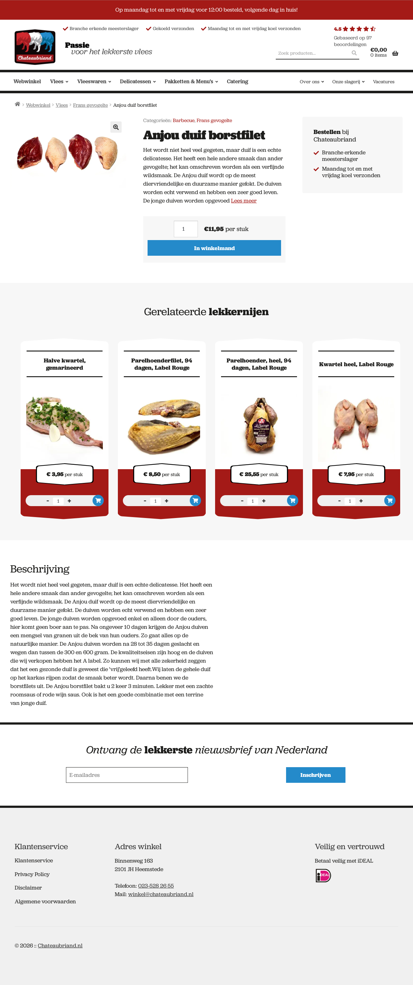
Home (18, 104)
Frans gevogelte (90, 105)
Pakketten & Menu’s (189, 81)
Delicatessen (135, 81)
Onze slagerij (346, 82)
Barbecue (183, 120)
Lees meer (244, 200)
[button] (116, 127)
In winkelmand (214, 248)
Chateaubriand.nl (60, 945)
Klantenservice (34, 860)
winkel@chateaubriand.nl (161, 893)
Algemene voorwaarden (45, 901)
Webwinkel (27, 81)
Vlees (56, 81)
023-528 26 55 (156, 885)
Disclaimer (28, 887)
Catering (237, 81)
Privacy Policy (32, 873)
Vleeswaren (91, 81)
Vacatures (384, 82)
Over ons (310, 82)
